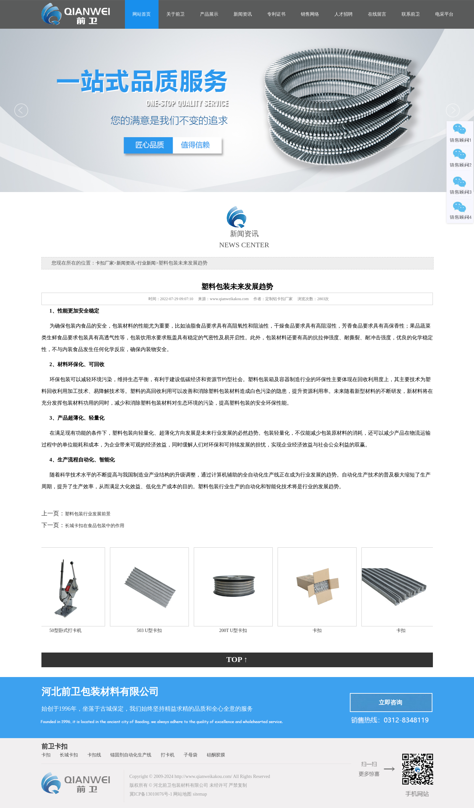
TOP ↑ (237, 659)
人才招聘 (343, 14)
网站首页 (141, 14)
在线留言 (377, 14)
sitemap (200, 794)
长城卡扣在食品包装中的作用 (94, 525)
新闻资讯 (243, 14)
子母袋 (190, 754)
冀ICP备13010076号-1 (151, 794)
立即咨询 (390, 702)
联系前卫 (411, 14)
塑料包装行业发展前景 (88, 513)
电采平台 (444, 14)
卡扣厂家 (105, 263)
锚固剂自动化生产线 (130, 754)
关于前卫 (175, 14)
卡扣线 (94, 754)
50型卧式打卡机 (67, 630)
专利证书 (276, 14)
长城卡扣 (69, 754)
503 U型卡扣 (150, 630)
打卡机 (168, 754)
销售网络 (310, 14)
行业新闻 (146, 263)
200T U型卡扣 (235, 630)
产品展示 (209, 14)
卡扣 (318, 630)
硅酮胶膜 (216, 754)
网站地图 (182, 794)
